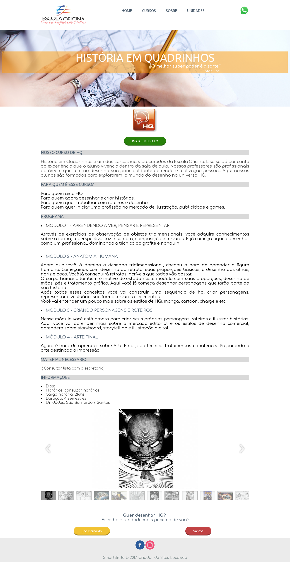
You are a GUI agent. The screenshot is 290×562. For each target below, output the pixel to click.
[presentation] (48, 449)
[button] (145, 141)
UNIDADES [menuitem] (196, 11)
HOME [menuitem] (127, 11)
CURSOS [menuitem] (149, 11)
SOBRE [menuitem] (171, 11)
